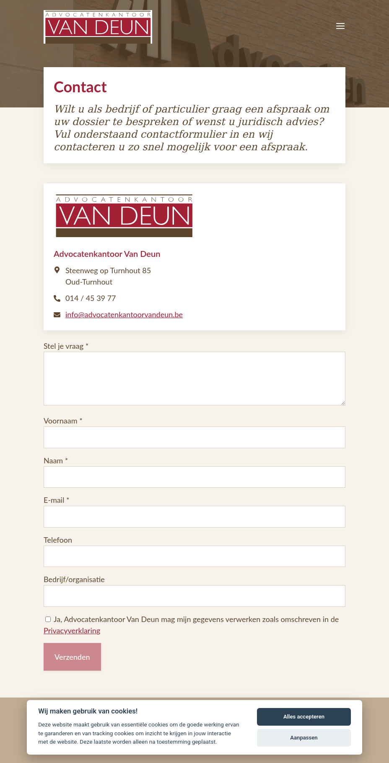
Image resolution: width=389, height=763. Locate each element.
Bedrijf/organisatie (74, 579)
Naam (53, 460)
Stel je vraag (63, 345)
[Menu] (340, 27)
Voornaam (61, 420)
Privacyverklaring (72, 630)
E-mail (54, 499)
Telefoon (58, 539)
